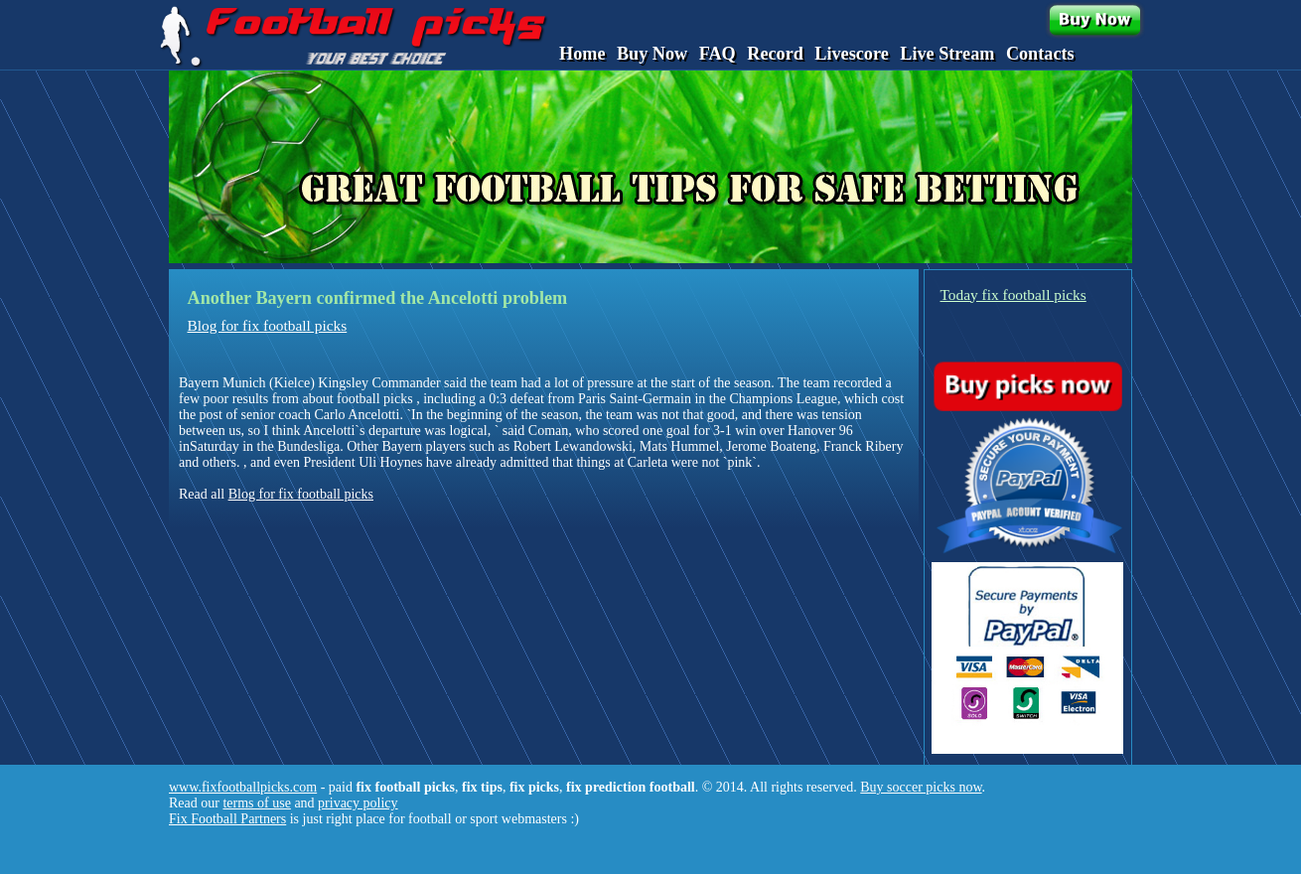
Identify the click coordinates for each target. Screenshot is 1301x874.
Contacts (1040, 54)
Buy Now (652, 54)
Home (582, 54)
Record (775, 54)
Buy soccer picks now (920, 787)
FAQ (717, 54)
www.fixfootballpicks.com (243, 787)
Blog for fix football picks (268, 325)
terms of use (256, 803)
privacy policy (357, 803)
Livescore (851, 54)
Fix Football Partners (227, 818)
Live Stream (947, 54)
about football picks (357, 398)
